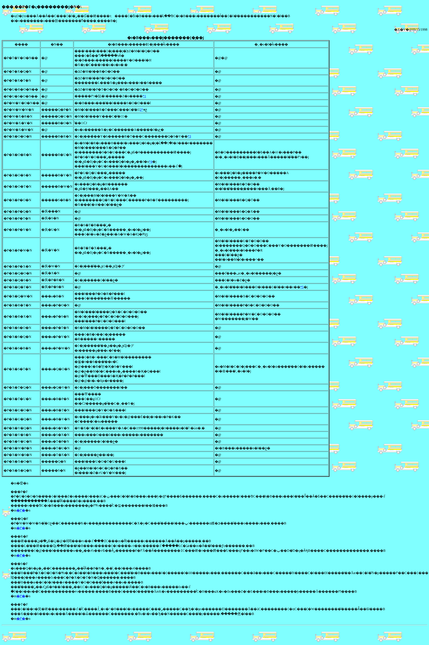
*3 (189, 136)
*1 (144, 96)
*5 (302, 287)
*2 (141, 109)
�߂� (20, 510)
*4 (150, 161)
